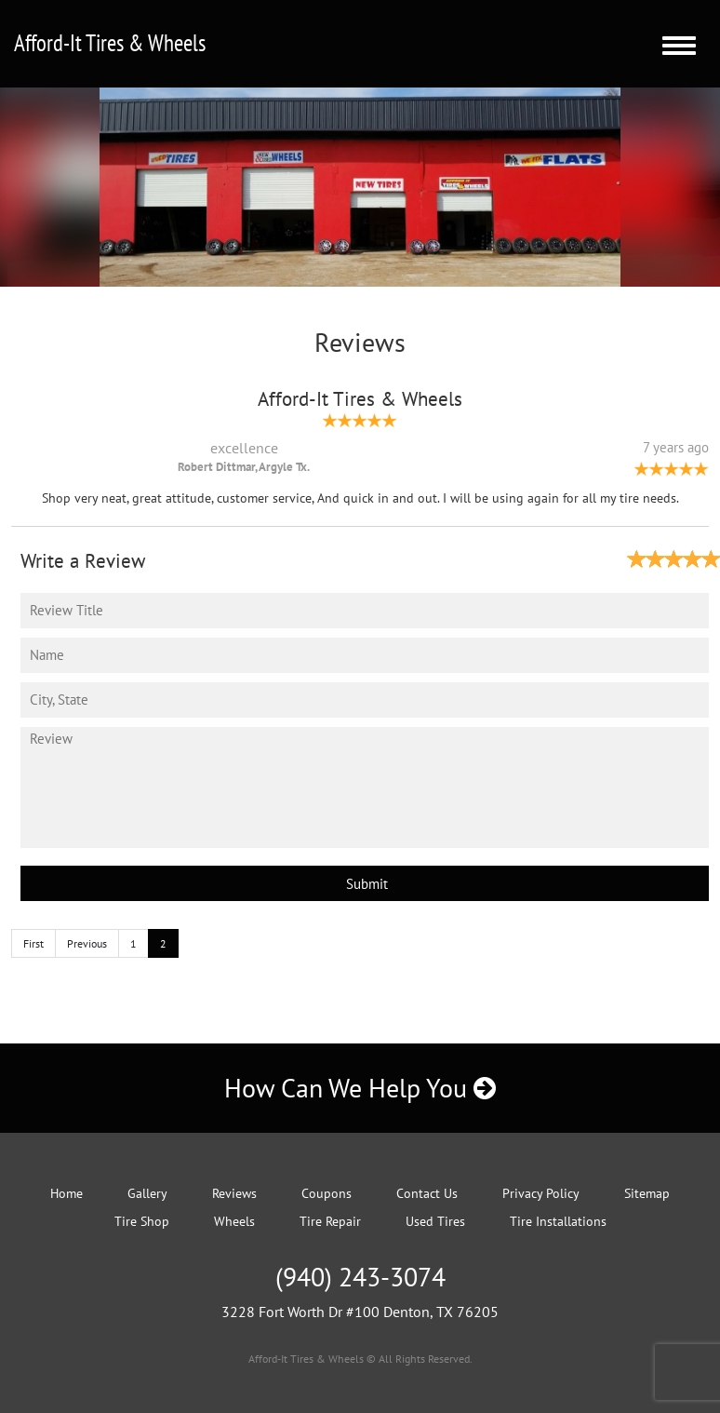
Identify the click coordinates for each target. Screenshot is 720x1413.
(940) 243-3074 (360, 1276)
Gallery (147, 1193)
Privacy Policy (541, 1193)
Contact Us (427, 1193)
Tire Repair (330, 1221)
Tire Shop (141, 1221)
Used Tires (435, 1221)
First (33, 943)
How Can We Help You (360, 1087)
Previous (87, 943)
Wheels (234, 1221)
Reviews (234, 1193)
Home (66, 1193)
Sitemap (647, 1193)
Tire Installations (558, 1221)
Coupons (326, 1193)
